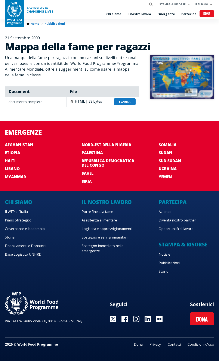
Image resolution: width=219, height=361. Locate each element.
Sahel (87, 173)
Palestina (92, 152)
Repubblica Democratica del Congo (108, 163)
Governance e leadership (25, 228)
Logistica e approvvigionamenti (107, 228)
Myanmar (15, 176)
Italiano (201, 4)
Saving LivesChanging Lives (40, 9)
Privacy (155, 344)
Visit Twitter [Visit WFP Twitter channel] (113, 319)
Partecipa (188, 14)
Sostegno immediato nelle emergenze (102, 248)
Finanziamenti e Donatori (25, 245)
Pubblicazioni (54, 24)
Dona (206, 14)
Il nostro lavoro (139, 14)
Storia (10, 237)
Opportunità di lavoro (176, 228)
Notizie (164, 254)
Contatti (174, 344)
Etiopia (12, 152)
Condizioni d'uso (201, 344)
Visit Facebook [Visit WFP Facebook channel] (124, 319)
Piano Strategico (18, 220)
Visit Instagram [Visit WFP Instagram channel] (136, 319)
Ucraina (168, 168)
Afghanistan (19, 144)
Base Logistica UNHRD (23, 254)
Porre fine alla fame (97, 211)
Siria (87, 181)
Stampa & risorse (172, 4)
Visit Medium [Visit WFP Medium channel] (159, 319)
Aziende (165, 211)
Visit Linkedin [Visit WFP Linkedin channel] (148, 319)
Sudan (165, 152)
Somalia (167, 144)
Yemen (165, 176)
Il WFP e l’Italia (16, 211)
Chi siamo (113, 14)
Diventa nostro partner (177, 220)
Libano (12, 168)
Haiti (10, 160)
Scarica (124, 101)
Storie (163, 271)
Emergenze (166, 14)
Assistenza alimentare (99, 220)
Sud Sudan (170, 160)
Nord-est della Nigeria (106, 144)
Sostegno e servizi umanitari (104, 237)
